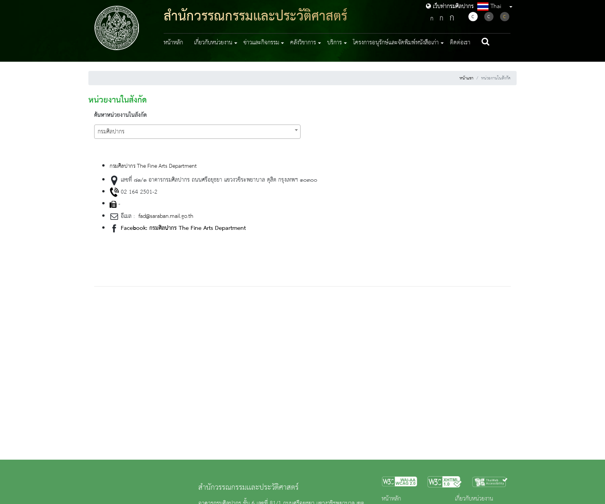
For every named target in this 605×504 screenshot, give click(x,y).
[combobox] (197, 132)
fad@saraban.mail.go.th (165, 216)
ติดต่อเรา (460, 43)
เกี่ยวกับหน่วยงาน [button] (213, 43)
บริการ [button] (334, 43)
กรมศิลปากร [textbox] (111, 131)
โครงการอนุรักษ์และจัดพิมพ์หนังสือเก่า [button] (396, 43)
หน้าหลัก (173, 43)
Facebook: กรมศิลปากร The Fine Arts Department (183, 228)
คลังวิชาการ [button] (303, 43)
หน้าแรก (466, 78)
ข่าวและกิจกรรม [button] (261, 43)
